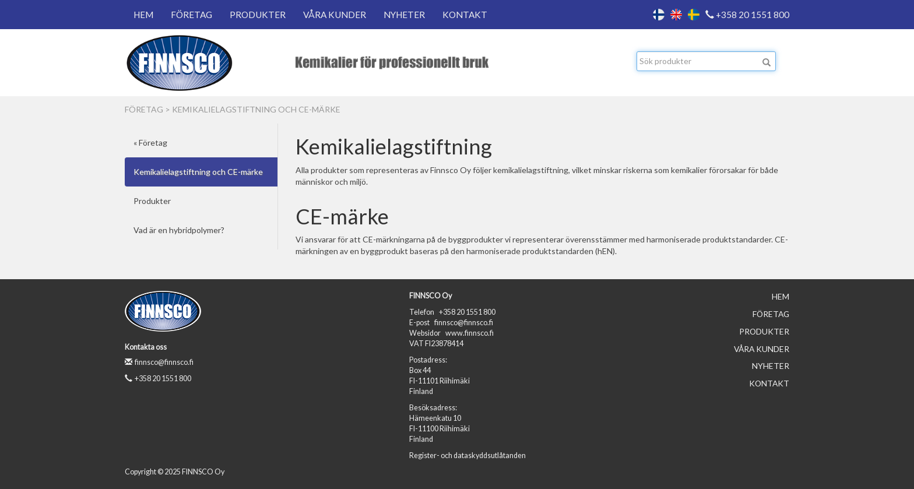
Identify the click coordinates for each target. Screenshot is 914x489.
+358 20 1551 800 (747, 14)
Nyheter (404, 14)
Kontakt (464, 14)
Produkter (258, 14)
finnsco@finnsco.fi (159, 362)
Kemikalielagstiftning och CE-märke (256, 109)
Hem (143, 14)
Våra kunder (334, 14)
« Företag (150, 142)
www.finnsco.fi (469, 333)
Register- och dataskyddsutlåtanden (467, 455)
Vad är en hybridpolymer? (178, 230)
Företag (191, 14)
